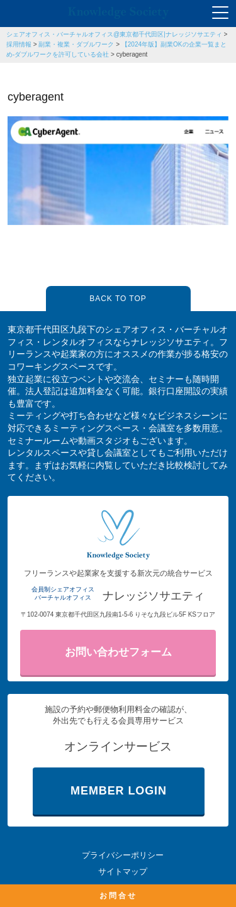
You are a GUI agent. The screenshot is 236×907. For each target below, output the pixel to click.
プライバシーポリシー (123, 855)
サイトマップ (122, 871)
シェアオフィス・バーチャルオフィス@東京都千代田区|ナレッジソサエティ (114, 34)
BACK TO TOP (117, 298)
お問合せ (118, 895)
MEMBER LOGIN (118, 790)
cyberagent (131, 54)
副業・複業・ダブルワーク (76, 44)
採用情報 (18, 44)
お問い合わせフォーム (118, 652)
